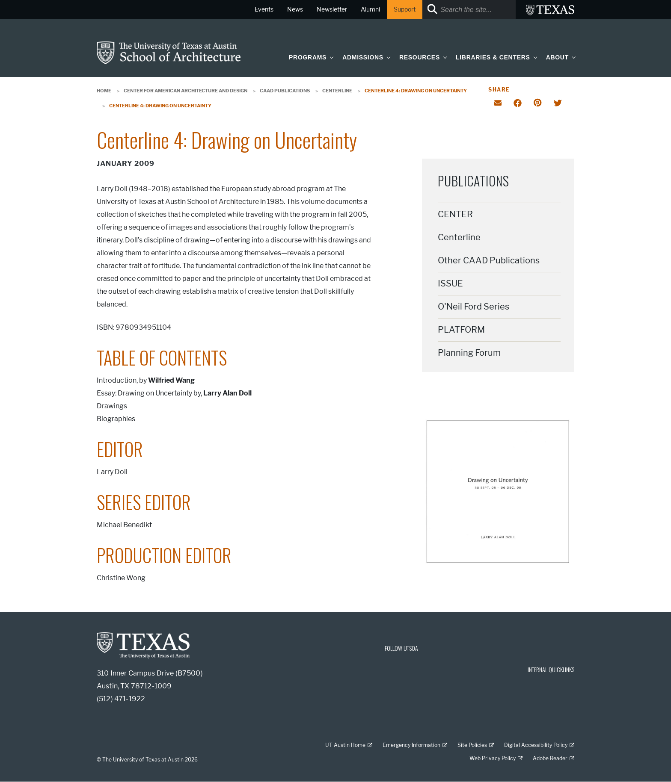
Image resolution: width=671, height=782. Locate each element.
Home (104, 91)
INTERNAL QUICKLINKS (551, 669)
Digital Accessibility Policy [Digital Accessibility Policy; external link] (535, 745)
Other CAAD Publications (489, 260)
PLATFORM (461, 330)
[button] (330, 57)
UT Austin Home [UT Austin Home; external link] (345, 745)
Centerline (337, 91)
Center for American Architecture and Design (185, 91)
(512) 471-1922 (121, 699)
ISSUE (450, 283)
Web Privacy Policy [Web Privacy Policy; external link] (492, 758)
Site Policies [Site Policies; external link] (472, 745)
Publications (473, 180)
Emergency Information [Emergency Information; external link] (411, 745)
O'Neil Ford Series (473, 306)
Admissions (362, 57)
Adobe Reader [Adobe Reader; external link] (550, 758)
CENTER (455, 214)
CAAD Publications (285, 91)
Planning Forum (469, 353)
